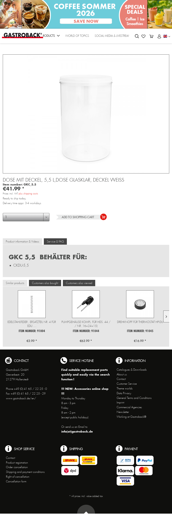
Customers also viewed (79, 283)
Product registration (17, 462)
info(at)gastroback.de (77, 431)
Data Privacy (124, 393)
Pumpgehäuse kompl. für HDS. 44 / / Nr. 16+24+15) (86, 324)
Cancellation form (16, 481)
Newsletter (123, 412)
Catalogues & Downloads (132, 369)
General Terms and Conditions (134, 398)
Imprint (120, 402)
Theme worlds (125, 388)
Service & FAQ (55, 241)
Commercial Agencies (129, 407)
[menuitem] (50, 37)
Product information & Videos (22, 241)
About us (122, 374)
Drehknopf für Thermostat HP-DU (140, 322)
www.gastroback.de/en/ (21, 398)
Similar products (15, 283)
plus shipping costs (28, 193)
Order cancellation (17, 467)
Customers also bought (45, 283)
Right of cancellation (17, 476)
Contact (121, 379)
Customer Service (127, 383)
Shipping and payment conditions (25, 472)
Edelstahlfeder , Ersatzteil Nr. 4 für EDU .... (32, 324)
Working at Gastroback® (131, 416)
